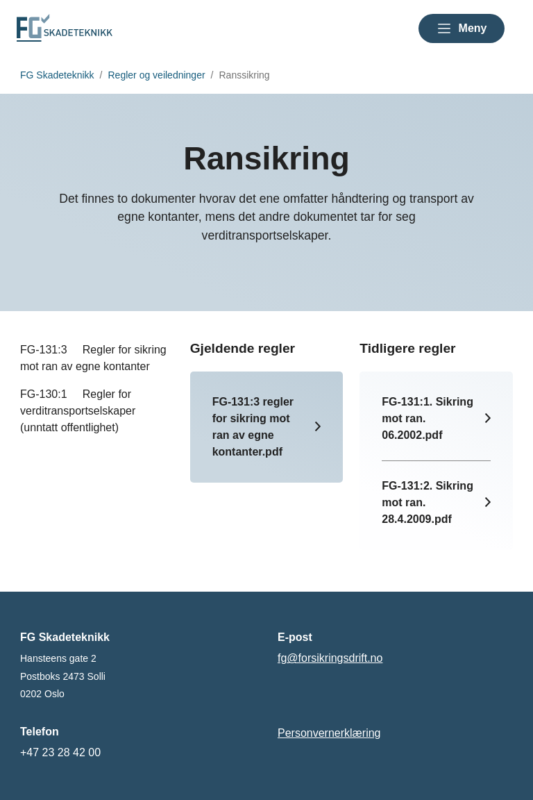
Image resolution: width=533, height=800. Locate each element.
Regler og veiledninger (156, 75)
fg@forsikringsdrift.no (330, 658)
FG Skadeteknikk (57, 75)
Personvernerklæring (329, 733)
